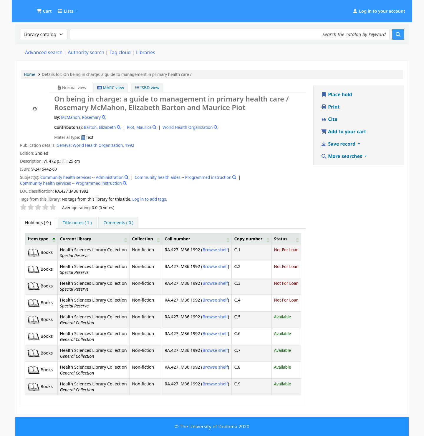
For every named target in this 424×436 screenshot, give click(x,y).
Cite (329, 119)
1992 (129, 145)
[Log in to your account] (379, 11)
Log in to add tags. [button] (149, 199)
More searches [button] (342, 156)
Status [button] (281, 239)
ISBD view (147, 87)
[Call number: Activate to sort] (197, 238)
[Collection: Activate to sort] (146, 238)
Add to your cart (343, 131)
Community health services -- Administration (82, 177)
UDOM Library (31, 8)
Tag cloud (120, 52)
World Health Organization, (98, 145)
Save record (339, 144)
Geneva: (64, 145)
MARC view (110, 87)
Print (330, 107)
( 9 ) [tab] (38, 222)
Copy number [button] (248, 239)
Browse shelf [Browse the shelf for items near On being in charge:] (215, 249)
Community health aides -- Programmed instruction (183, 177)
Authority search (86, 52)
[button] (44, 11)
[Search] (398, 34)
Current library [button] (75, 239)
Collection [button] (142, 239)
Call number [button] (177, 239)
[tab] (77, 223)
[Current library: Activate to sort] (93, 238)
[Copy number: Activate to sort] (251, 238)
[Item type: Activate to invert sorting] (41, 238)
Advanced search (43, 52)
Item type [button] (38, 239)
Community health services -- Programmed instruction (71, 183)
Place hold (336, 94)
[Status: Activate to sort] (286, 238)
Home (29, 74)
